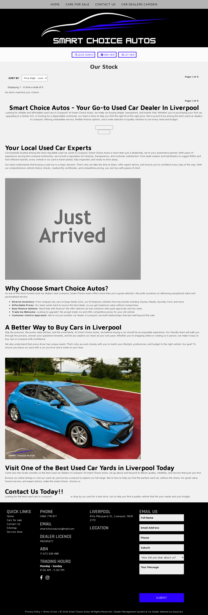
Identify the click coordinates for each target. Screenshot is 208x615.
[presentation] (165, 584)
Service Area (14, 531)
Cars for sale (14, 520)
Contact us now (61, 496)
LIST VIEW (128, 54)
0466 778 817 (104, 127)
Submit (161, 597)
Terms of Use (50, 611)
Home (55, 4)
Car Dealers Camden (139, 4)
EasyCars (178, 611)
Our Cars (104, 131)
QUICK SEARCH (84, 54)
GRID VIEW (108, 54)
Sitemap (12, 527)
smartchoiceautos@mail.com (57, 528)
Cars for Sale (78, 4)
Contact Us (105, 4)
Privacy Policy (33, 611)
